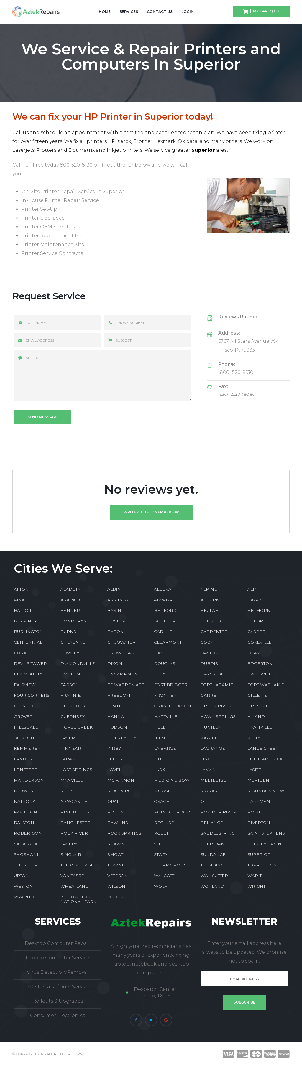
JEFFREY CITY (122, 737)
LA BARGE (165, 748)
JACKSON (24, 737)
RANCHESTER (75, 822)
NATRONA (25, 801)
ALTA (252, 589)
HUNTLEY (211, 727)
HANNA (115, 716)
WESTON (23, 886)
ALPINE (209, 589)
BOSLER (116, 621)
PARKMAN (258, 801)
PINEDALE (118, 812)
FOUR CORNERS (32, 695)
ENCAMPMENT (123, 674)
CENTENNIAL (28, 642)
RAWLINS (117, 822)
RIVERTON (258, 822)
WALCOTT (164, 875)
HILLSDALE (26, 727)
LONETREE (25, 769)
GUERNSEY (72, 716)
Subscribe (244, 1002)
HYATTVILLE (259, 727)
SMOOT (115, 854)
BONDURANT (74, 621)
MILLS (66, 790)
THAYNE (116, 865)
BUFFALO (211, 621)
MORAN (209, 790)
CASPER (256, 631)
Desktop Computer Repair (58, 943)
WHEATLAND (74, 886)
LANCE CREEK (262, 748)
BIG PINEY (25, 621)
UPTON (21, 875)
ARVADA (163, 599)
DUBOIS (209, 663)
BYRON (115, 631)
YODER (115, 896)
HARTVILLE (166, 716)
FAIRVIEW (25, 684)
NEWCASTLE (73, 801)
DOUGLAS (164, 663)
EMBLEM (70, 674)
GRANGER (118, 705)
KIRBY (114, 748)
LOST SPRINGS (76, 769)
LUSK (159, 769)
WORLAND (212, 886)
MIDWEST (24, 790)
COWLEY (69, 652)
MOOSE (162, 790)
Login (187, 11)
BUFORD (257, 621)
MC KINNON (120, 780)
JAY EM (68, 737)
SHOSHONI (26, 854)
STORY (161, 854)
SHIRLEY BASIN (264, 843)
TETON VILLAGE (77, 865)
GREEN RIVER (216, 705)
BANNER (70, 610)
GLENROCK (72, 705)
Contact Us (160, 11)
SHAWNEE (118, 843)
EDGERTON (260, 663)
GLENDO (23, 705)
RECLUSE (164, 822)
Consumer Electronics (57, 1015)
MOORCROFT (121, 790)
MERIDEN (258, 780)
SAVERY (69, 843)
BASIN (114, 610)
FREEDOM (118, 695)
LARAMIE (70, 759)
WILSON (116, 886)
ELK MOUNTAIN (30, 674)
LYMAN (208, 769)
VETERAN (117, 875)
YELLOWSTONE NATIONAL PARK (78, 899)
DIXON (114, 663)
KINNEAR (70, 748)
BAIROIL (23, 610)
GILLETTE (257, 695)
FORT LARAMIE (217, 684)
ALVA (19, 599)
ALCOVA (162, 589)
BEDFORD (165, 610)
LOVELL (115, 769)
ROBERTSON (28, 833)
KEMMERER (27, 748)
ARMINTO (117, 599)
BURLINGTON (28, 631)
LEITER (114, 759)
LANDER (23, 759)
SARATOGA (25, 843)
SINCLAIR (70, 854)
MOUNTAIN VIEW (265, 790)
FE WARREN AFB (126, 684)
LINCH (161, 759)
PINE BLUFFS (74, 812)
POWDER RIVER (218, 812)
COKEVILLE (259, 642)
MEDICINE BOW (171, 780)
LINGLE (208, 759)
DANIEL (162, 652)
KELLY (253, 737)
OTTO (206, 801)
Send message (42, 417)
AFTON (21, 589)
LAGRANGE (213, 748)
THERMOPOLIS (170, 865)
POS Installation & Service (57, 986)
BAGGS (255, 599)
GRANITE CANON (172, 705)
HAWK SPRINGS (218, 716)
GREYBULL (258, 705)
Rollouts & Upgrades (57, 1001)
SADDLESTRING (218, 833)
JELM (159, 737)
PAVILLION (25, 812)
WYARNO (24, 896)
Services (128, 11)
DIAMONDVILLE (77, 663)
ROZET (161, 833)
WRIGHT (256, 886)
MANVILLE (71, 780)
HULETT (162, 727)
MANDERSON (29, 780)
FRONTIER (165, 695)
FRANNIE (70, 695)
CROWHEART (121, 652)
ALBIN (114, 589)
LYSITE (254, 769)
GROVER (23, 716)
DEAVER (256, 652)
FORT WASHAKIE (265, 684)
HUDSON (117, 727)
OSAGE (161, 801)
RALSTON (24, 822)
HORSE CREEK (76, 727)
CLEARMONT (168, 642)
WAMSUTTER (214, 875)
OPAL (113, 801)
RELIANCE (212, 822)
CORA (20, 652)
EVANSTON (212, 674)
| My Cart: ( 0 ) (263, 11)
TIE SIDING (212, 865)
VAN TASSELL (74, 875)
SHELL (161, 843)
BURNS (68, 631)
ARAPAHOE (73, 599)
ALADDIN (70, 589)
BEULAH (210, 610)
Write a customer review (151, 512)
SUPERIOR (259, 854)
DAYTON (210, 652)
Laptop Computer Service (57, 957)
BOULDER (165, 621)
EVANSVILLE (260, 674)
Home (105, 11)
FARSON (69, 684)
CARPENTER (214, 631)
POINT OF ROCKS (173, 812)
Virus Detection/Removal (57, 972)
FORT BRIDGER (171, 684)
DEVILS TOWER (30, 663)
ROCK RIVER (74, 833)
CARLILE (163, 631)
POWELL (256, 812)
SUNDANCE (213, 854)
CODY (207, 642)
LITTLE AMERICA (265, 759)
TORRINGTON (262, 865)
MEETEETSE (213, 780)
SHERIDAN (212, 843)
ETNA (159, 674)
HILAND (256, 716)
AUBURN (210, 599)
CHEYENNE (73, 642)
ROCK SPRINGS (124, 833)
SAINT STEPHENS (266, 833)
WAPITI (255, 875)
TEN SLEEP (26, 865)
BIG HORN (258, 610)
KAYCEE (209, 737)
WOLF (160, 886)
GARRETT (210, 695)
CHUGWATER (121, 642)
